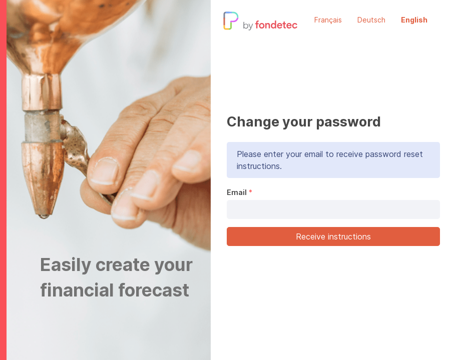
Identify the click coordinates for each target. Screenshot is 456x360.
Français (328, 20)
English (414, 20)
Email (237, 192)
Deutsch (371, 20)
